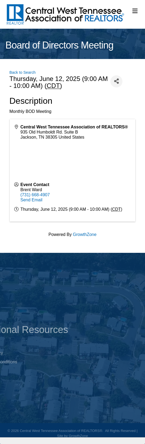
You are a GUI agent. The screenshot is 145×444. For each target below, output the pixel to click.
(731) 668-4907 (35, 195)
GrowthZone (84, 234)
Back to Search (22, 72)
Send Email (31, 200)
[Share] (116, 81)
